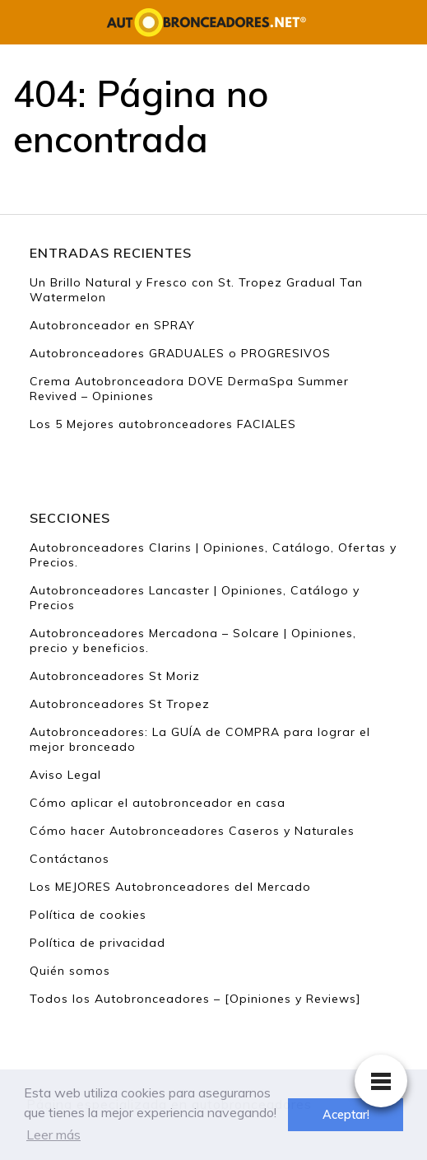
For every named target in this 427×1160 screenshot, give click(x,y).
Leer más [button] (53, 1134)
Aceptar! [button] (346, 1114)
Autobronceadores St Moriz (115, 676)
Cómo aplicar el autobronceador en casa (157, 802)
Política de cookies (88, 914)
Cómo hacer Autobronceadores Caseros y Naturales (192, 830)
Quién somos (70, 970)
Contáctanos (69, 858)
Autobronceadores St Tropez (120, 703)
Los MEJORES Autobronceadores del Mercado (170, 886)
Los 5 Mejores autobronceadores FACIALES (163, 424)
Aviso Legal (65, 774)
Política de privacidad (97, 942)
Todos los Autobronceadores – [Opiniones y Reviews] (195, 998)
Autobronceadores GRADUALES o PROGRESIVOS (180, 353)
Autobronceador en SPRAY (112, 325)
